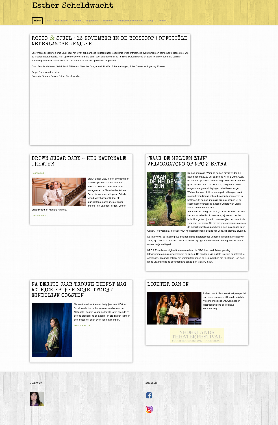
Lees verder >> (39, 215)
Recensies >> (39, 173)
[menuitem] (37, 20)
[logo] (75, 8)
